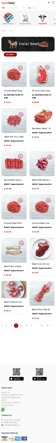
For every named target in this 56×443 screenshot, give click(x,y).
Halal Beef (42, 19)
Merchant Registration (11, 397)
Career (4, 400)
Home (3, 30)
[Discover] (11, 438)
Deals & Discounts (8, 19)
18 (42, 325)
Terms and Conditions (10, 402)
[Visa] (4, 438)
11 (31, 325)
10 (26, 325)
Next (54, 19)
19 (47, 325)
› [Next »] (52, 325)
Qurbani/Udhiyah (25, 19)
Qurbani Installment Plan (12, 395)
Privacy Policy (7, 405)
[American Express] (18, 438)
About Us (5, 392)
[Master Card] (24, 438)
